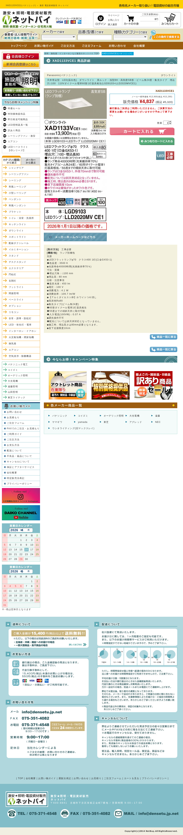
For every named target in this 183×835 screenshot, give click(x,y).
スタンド (14, 255)
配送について (14, 450)
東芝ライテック (16, 397)
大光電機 (134, 415)
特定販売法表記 (15, 478)
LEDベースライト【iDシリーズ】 (18, 149)
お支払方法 (13, 445)
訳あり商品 (14, 130)
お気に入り (113, 20)
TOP (20, 778)
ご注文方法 (13, 439)
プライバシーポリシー (19, 483)
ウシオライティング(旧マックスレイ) (73, 428)
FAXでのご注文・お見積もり (23, 428)
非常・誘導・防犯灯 (20, 318)
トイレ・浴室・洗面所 (21, 218)
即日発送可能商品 (18, 119)
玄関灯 (12, 280)
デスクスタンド (17, 262)
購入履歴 (112, 24)
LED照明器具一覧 (18, 125)
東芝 (106, 422)
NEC (158, 422)
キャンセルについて (18, 461)
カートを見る (131, 778)
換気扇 (12, 343)
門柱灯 (12, 274)
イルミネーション (19, 249)
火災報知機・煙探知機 (21, 337)
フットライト (16, 287)
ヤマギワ (57, 422)
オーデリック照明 (114, 415)
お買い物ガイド (47, 778)
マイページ (113, 15)
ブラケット (15, 211)
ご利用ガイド (14, 434)
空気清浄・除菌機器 (20, 356)
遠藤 (157, 415)
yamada (82, 422)
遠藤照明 (13, 386)
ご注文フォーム (15, 423)
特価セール (14, 108)
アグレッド (135, 422)
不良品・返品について (19, 456)
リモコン (14, 312)
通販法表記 (65, 778)
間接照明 (14, 293)
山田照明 (13, 392)
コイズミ (83, 415)
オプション (15, 306)
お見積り (96, 778)
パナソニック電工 (18, 364)
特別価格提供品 (16, 114)
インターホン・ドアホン (22, 331)
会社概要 (12, 472)
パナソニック (59, 415)
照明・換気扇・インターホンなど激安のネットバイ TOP (71, 53)
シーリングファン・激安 (21, 136)
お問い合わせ (14, 412)
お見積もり (13, 417)
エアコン (13, 141)
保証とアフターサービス (21, 467)
